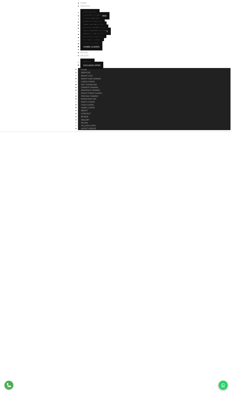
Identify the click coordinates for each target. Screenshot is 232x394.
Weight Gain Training (91, 78)
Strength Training (89, 87)
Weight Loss (86, 75)
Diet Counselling (89, 84)
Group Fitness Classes (91, 93)
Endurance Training (90, 90)
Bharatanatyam (88, 99)
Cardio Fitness (88, 81)
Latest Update (88, 128)
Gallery (88, 119)
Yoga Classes (87, 105)
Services (88, 72)
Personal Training (89, 96)
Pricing (84, 123)
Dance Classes (88, 102)
